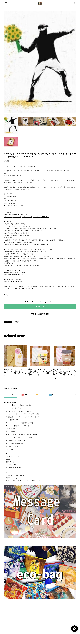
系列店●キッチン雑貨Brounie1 (15, 475)
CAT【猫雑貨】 (11, 432)
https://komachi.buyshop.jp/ (13, 281)
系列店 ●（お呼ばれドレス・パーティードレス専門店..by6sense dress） (27, 480)
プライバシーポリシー (12, 464)
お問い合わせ (10, 462)
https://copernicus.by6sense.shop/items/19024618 (21, 265)
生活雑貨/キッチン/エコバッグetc (16, 441)
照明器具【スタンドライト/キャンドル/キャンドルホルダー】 (25, 417)
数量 (5, 294)
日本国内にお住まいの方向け (40, 314)
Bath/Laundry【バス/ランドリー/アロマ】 (20, 438)
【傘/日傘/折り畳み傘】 (13, 420)
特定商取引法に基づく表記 (14, 467)
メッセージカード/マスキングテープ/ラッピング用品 (22, 414)
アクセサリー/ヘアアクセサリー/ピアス (18, 411)
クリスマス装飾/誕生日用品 (14, 443)
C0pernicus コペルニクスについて (17, 456)
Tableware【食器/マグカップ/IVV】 (17, 426)
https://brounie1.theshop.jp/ (13, 274)
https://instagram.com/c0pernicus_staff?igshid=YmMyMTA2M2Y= (26, 217)
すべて (11, 395)
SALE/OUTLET (11, 449)
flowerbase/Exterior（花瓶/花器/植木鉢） (20, 423)
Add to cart (40, 307)
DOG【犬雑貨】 (11, 429)
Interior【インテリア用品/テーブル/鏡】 (19, 405)
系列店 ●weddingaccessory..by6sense (18, 478)
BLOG (8, 459)
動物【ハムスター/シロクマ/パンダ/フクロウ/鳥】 (22, 435)
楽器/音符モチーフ (12, 446)
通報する (17, 322)
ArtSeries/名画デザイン (13, 408)
